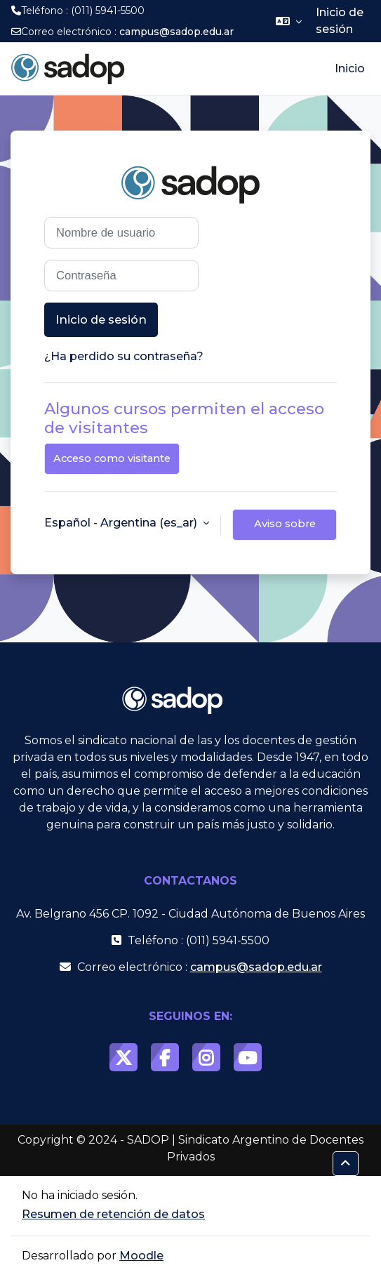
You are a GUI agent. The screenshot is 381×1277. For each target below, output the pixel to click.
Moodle (141, 1255)
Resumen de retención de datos (113, 1214)
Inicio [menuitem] (350, 68)
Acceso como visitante (112, 458)
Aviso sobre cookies (285, 529)
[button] (288, 21)
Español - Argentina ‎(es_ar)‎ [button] (122, 522)
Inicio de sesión (339, 21)
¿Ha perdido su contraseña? (123, 356)
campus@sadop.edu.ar (176, 31)
